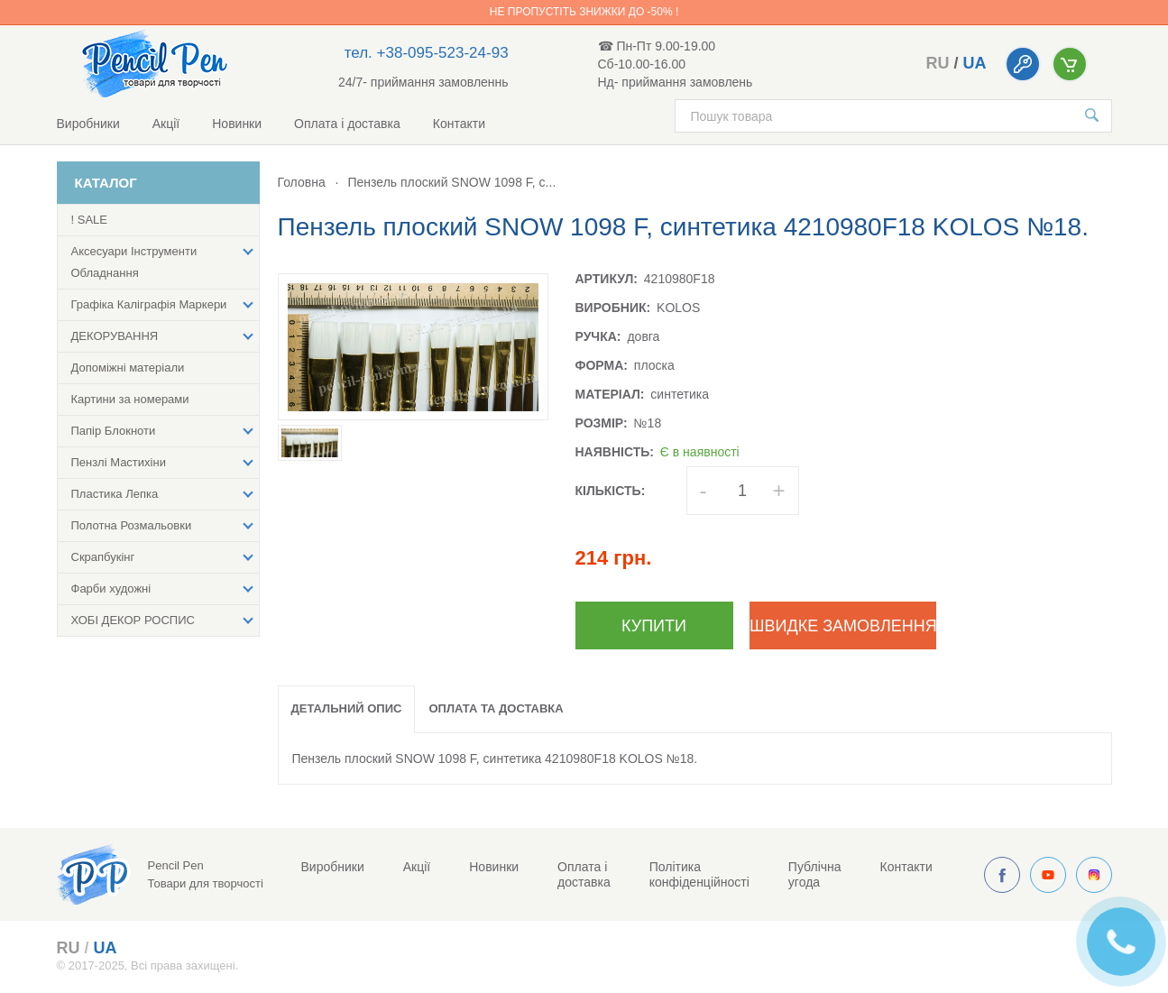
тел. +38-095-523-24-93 (427, 52)
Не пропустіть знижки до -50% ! (584, 11)
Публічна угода (815, 874)
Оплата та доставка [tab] (495, 708)
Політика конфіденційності (699, 874)
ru (937, 63)
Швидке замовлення (843, 626)
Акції (165, 123)
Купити (653, 626)
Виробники (88, 123)
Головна (302, 182)
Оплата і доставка (347, 123)
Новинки (237, 123)
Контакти (459, 123)
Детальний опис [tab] (346, 708)
